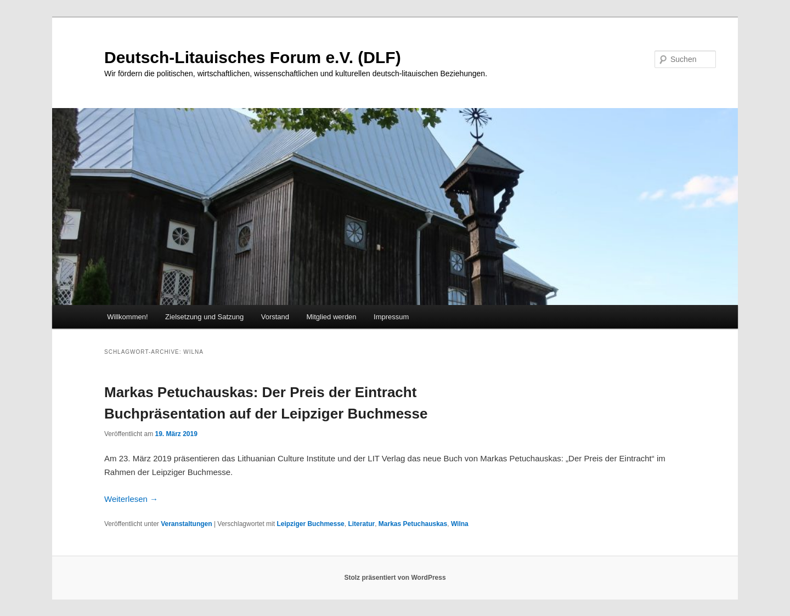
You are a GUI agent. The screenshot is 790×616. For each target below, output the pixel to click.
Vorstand (275, 317)
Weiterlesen (131, 499)
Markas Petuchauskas (413, 524)
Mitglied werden (332, 317)
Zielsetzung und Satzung (204, 317)
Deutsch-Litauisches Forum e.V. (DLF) (252, 57)
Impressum (391, 317)
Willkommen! (127, 317)
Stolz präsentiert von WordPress (394, 577)
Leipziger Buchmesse (310, 524)
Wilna (460, 524)
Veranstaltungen (186, 524)
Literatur (361, 524)
